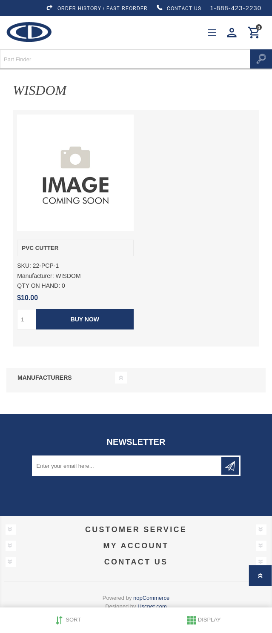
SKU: (24, 266)
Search (261, 59)
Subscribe (230, 466)
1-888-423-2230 (235, 7)
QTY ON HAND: (38, 285)
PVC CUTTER (40, 248)
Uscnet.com (152, 606)
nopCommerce (151, 598)
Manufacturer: (35, 275)
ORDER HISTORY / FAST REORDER (97, 8)
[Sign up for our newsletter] (127, 466)
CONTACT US (178, 8)
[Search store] (125, 59)
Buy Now (85, 319)
